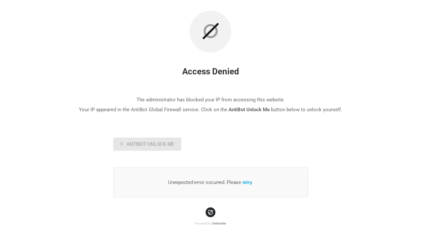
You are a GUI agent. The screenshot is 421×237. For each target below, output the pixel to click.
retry (247, 182)
